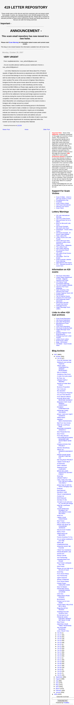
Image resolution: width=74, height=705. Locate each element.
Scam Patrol (60, 208)
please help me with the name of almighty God (64, 485)
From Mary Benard (62, 435)
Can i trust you (61, 389)
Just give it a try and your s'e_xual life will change (65, 502)
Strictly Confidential (63, 579)
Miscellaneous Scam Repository (62, 324)
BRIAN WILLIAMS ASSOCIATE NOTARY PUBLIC (64, 472)
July (57, 681)
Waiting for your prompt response (64, 363)
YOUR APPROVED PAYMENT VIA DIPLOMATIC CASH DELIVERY (64, 511)
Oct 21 (59, 646)
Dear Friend (60, 434)
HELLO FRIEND (62, 372)
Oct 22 (59, 644)
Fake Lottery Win (61, 236)
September (59, 677)
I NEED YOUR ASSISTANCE (62, 518)
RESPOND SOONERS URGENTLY (64, 429)
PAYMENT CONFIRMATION (63, 407)
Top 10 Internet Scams (63, 296)
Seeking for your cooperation (62, 468)
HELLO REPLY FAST (63, 523)
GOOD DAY (60, 553)
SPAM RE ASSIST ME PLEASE (64, 547)
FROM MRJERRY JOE (64, 552)
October (58, 356)
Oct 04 (59, 669)
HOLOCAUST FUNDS (64, 530)
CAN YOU (60, 594)
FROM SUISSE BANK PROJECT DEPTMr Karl (64, 456)
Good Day (60, 572)
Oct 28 (59, 633)
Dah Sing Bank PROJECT (65, 460)
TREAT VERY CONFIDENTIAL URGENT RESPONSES (63, 368)
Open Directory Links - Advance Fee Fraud (63, 290)
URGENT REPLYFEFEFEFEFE (64, 420)
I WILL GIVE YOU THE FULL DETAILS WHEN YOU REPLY (64, 481)
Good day (60, 476)
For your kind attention (64, 394)
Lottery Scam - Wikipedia (63, 245)
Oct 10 (59, 661)
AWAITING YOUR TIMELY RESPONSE (64, 624)
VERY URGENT (62, 465)
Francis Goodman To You (64, 537)
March (58, 688)
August (58, 679)
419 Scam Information (63, 275)
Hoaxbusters (60, 294)
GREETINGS (61, 417)
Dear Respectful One (63, 432)
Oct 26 (59, 637)
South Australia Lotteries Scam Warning (63, 260)
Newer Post (6, 129)
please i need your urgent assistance (65, 414)
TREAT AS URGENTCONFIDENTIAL (65, 451)
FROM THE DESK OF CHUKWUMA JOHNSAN (64, 526)
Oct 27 (59, 635)
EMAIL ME (60, 542)
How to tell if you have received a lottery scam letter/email (63, 242)
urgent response (62, 577)
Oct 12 (59, 658)
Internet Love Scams (62, 206)
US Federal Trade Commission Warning (62, 282)
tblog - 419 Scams (61, 342)
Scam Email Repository (63, 318)
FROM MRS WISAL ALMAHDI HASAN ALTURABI (63, 590)
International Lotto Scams (64, 262)
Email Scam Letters (62, 340)
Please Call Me (61, 555)
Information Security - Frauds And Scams (62, 303)
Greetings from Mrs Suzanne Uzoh (63, 612)
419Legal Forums (61, 305)
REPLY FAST (61, 532)
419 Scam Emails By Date (64, 328)
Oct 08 (59, 663)
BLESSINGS (61, 599)
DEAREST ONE (62, 492)
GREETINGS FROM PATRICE (63, 596)
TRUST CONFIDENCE (64, 494)
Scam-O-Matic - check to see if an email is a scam (63, 197)
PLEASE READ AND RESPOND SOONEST (64, 399)
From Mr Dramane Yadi (64, 360)
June (57, 683)
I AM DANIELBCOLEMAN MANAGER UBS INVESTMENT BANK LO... (65, 440)
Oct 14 (59, 656)
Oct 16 (59, 654)
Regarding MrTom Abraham (62, 608)
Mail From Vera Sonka (64, 423)
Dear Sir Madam (62, 587)
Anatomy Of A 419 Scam (63, 298)
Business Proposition (63, 387)
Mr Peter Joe (61, 378)
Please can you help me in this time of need (65, 569)
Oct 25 (59, 638)
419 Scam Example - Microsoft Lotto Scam (62, 227)
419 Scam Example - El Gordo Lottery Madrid (63, 233)
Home (26, 129)
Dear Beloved (61, 490)
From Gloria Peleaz (63, 574)
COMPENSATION (62, 544)
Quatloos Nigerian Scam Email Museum (63, 333)
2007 (56, 354)
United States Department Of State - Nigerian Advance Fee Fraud (64, 278)
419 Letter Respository (63, 322)
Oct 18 (59, 650)
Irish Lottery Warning (62, 248)
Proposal (59, 488)
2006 (56, 694)
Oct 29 (59, 358)
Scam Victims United (62, 203)
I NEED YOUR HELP (63, 462)
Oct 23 (59, 642)
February (59, 690)
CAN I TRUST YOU (63, 631)
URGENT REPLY (62, 478)
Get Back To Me (62, 500)
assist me (60, 515)
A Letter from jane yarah (64, 376)
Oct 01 (59, 675)
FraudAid (59, 202)
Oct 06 (59, 667)
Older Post (46, 129)
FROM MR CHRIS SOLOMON (62, 411)
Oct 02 (59, 673)
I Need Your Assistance (64, 550)
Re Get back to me (62, 615)
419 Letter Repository (26, 7)
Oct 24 (59, 640)
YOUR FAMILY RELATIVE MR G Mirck (65, 605)
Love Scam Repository (63, 326)
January (58, 692)
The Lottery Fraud (61, 247)
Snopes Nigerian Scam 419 (64, 293)
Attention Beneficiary (63, 448)
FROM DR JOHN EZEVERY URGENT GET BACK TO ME (64, 618)
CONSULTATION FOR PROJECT (64, 445)
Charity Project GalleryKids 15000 (63, 584)
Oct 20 (59, 648)
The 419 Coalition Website (64, 285)
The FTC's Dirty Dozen (63, 218)
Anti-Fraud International (63, 205)
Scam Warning (13, 42)
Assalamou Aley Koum (64, 374)
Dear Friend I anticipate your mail (64, 563)
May (57, 684)
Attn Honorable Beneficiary (61, 628)
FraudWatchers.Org (62, 200)
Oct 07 (59, 665)
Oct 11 (59, 660)
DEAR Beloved (61, 498)
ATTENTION (61, 463)
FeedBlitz (66, 702)
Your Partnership (62, 557)
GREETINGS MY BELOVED (62, 534)
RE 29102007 (61, 391)
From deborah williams (64, 396)
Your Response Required (64, 393)
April (57, 686)
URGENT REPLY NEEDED (62, 380)
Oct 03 (59, 671)
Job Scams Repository (63, 320)
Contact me (60, 496)
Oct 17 (59, 652)
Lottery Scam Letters (62, 339)
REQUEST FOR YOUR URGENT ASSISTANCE (64, 403)
